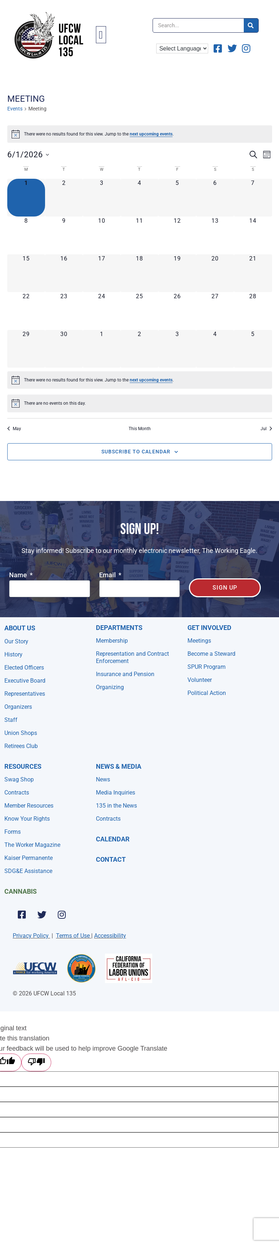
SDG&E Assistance (28, 871)
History (13, 654)
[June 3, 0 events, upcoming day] (102, 198)
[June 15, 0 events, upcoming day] (26, 273)
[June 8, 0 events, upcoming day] (26, 235)
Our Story (16, 641)
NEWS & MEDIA (118, 766)
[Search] (251, 25)
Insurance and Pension (125, 674)
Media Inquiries (115, 792)
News (103, 779)
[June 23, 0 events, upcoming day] (64, 311)
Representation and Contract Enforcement (132, 657)
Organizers (18, 706)
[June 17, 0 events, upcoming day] (102, 273)
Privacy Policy (31, 935)
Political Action (206, 693)
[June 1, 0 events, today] (26, 198)
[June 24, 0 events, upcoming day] (102, 311)
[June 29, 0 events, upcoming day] (26, 349)
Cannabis (20, 891)
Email (108, 575)
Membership (112, 640)
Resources (22, 766)
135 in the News (116, 805)
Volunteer (199, 679)
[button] (101, 34)
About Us (19, 628)
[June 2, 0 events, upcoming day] (64, 198)
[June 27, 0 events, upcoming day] (215, 311)
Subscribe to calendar (135, 451)
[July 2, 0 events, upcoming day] (139, 349)
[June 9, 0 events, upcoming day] (64, 235)
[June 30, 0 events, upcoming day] (64, 349)
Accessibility (110, 935)
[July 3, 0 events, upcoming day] (177, 349)
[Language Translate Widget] (182, 48)
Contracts (16, 792)
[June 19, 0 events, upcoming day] (177, 273)
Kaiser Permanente (28, 857)
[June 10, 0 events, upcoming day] (102, 235)
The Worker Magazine (32, 844)
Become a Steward (211, 653)
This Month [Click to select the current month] (140, 428)
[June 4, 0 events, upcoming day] (139, 198)
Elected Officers (24, 667)
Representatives (24, 693)
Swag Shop (19, 779)
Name (18, 575)
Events (15, 109)
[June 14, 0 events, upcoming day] (253, 235)
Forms (12, 831)
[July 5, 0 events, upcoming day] (253, 349)
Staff (10, 719)
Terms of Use (73, 935)
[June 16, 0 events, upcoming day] (64, 273)
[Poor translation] (36, 1062)
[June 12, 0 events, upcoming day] (177, 235)
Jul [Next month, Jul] (266, 428)
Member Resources (28, 805)
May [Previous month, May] (14, 428)
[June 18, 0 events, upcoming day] (139, 273)
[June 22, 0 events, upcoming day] (26, 311)
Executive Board (24, 680)
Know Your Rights (27, 818)
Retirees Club (21, 746)
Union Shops (20, 732)
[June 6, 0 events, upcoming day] (215, 198)
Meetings (199, 640)
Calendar (113, 839)
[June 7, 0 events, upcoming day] (253, 198)
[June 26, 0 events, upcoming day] (177, 311)
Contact (111, 859)
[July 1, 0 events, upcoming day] (102, 349)
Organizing (110, 687)
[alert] (139, 134)
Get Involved (209, 627)
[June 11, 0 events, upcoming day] (139, 235)
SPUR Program (206, 666)
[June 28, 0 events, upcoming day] (253, 311)
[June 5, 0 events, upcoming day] (177, 198)
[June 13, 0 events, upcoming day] (215, 235)
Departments (119, 627)
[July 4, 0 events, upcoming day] (215, 349)
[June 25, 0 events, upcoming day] (139, 311)
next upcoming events (151, 134)
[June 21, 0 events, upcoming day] (253, 273)
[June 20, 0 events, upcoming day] (215, 273)
